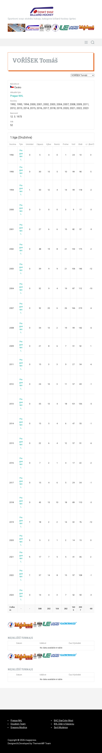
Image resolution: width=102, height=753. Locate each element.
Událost (43, 643)
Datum (19, 643)
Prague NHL (16, 95)
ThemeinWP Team (42, 743)
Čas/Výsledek (75, 643)
